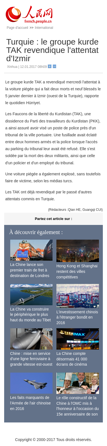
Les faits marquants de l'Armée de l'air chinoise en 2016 (30, 403)
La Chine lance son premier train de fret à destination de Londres (29, 270)
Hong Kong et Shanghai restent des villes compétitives (77, 271)
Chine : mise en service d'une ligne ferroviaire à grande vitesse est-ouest (31, 358)
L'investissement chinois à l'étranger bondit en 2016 (77, 317)
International (44, 28)
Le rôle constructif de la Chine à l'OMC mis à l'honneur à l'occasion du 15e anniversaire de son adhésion (77, 409)
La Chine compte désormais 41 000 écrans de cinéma (71, 358)
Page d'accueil (17, 28)
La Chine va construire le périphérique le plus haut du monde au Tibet (30, 314)
